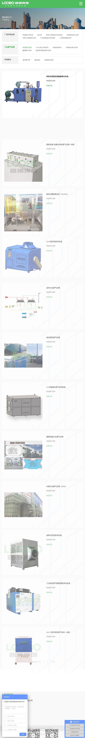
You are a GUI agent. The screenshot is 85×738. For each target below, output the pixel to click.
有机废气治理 (27, 47)
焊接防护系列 (49, 60)
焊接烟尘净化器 (28, 35)
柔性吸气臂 (26, 60)
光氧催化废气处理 (72, 47)
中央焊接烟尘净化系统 (47, 38)
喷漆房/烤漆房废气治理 (43, 50)
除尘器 (39, 35)
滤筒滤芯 (37, 60)
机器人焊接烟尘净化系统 (54, 35)
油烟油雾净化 (57, 47)
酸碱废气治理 (27, 50)
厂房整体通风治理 (65, 38)
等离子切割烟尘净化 (29, 38)
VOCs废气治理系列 (42, 47)
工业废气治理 (9, 47)
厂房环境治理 (9, 34)
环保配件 (7, 59)
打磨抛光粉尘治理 (73, 35)
